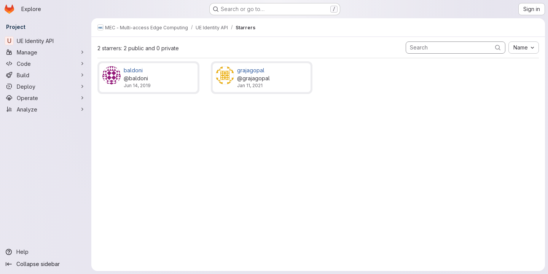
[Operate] (45, 97)
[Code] (45, 63)
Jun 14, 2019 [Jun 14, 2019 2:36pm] (137, 85)
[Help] (45, 252)
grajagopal (250, 70)
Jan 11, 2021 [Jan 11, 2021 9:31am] (250, 85)
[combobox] (523, 47)
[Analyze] (45, 109)
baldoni (133, 70)
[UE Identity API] (45, 40)
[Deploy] (45, 86)
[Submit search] (497, 47)
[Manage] (45, 52)
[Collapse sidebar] (45, 264)
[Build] (45, 75)
